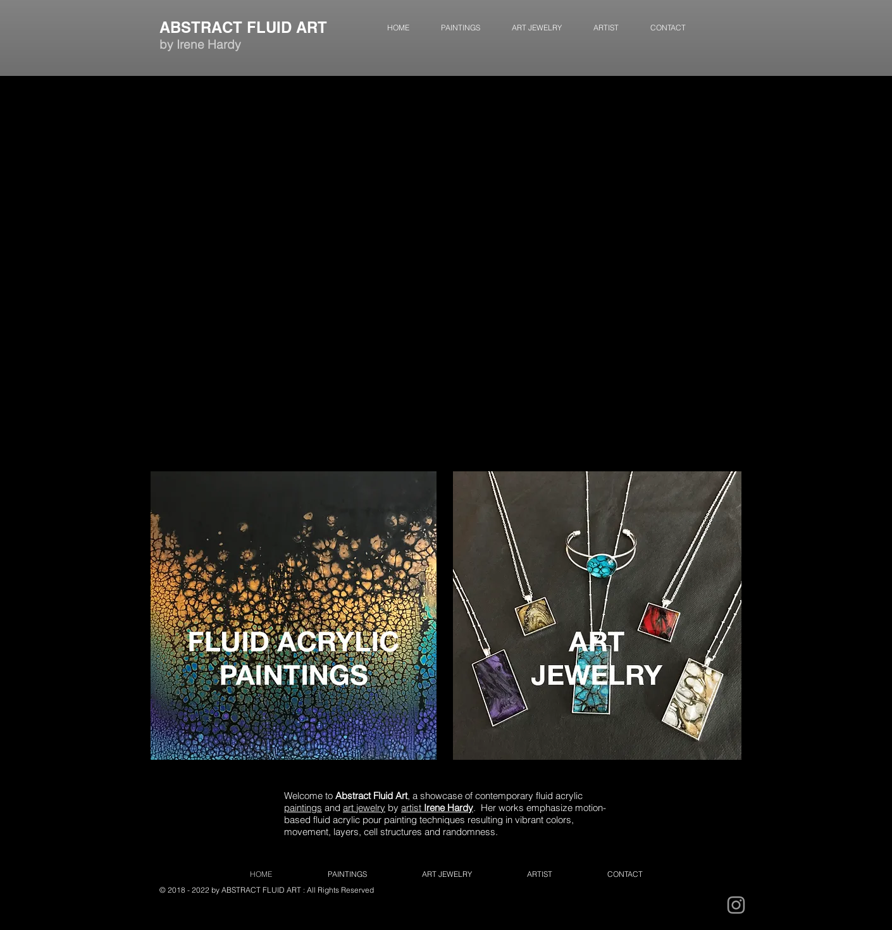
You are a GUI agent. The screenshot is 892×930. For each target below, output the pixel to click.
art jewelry (364, 808)
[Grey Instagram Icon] (736, 905)
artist (437, 808)
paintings (303, 808)
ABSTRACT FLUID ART (243, 27)
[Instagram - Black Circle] (701, 905)
